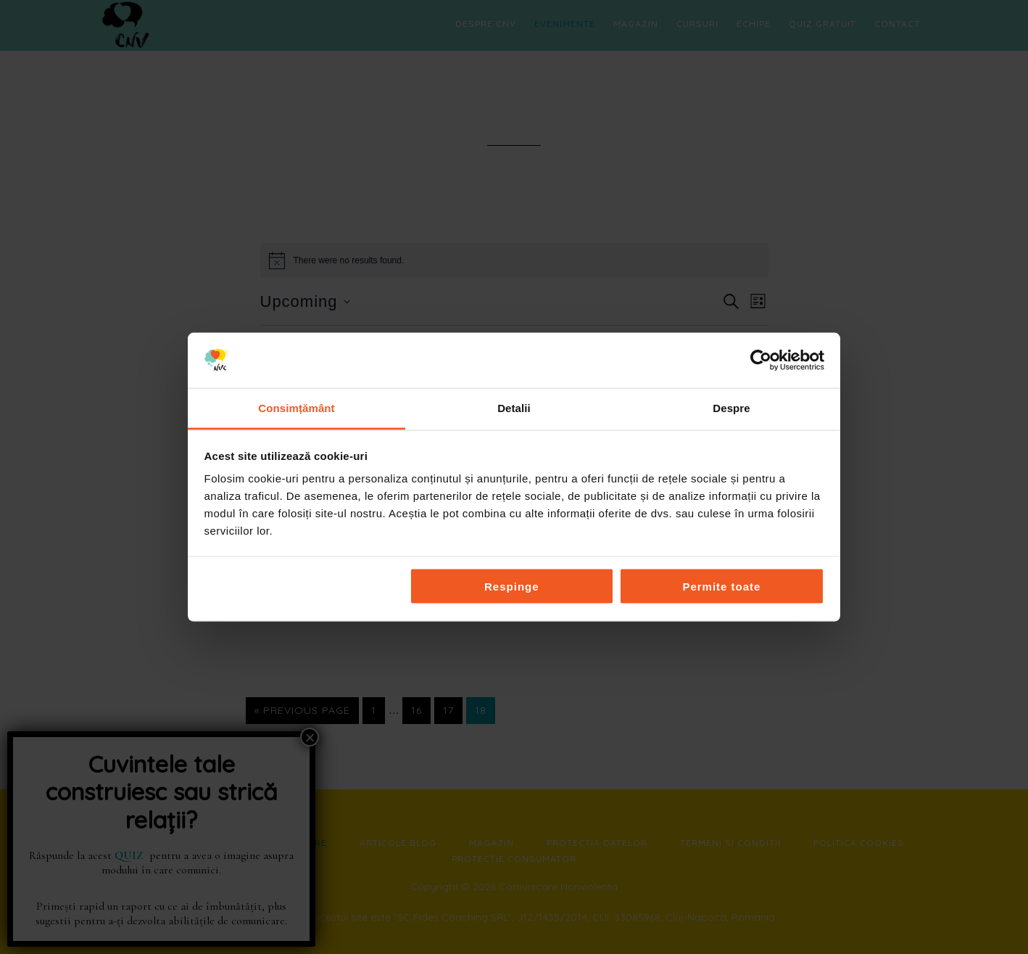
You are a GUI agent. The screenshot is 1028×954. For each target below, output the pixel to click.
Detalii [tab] (514, 408)
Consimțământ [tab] (296, 408)
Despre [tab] (731, 408)
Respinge (511, 586)
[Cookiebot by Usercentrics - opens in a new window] (760, 360)
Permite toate (721, 586)
